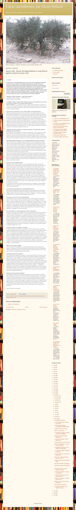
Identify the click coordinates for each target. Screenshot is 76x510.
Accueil (26, 307)
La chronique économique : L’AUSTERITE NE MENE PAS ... (62, 426)
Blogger (40, 503)
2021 (54, 375)
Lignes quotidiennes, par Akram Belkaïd (34, 6)
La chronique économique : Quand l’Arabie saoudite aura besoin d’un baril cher (56, 171)
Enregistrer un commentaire (13, 304)
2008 (54, 493)
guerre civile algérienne (19, 296)
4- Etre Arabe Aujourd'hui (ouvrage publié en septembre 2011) (60, 127)
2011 (54, 490)
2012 (54, 394)
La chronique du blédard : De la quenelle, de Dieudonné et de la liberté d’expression (56, 344)
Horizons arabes (56, 72)
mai (55, 410)
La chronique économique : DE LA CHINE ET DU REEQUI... (61, 448)
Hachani (25, 296)
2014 (54, 390)
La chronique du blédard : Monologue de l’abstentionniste (56, 269)
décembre (57, 396)
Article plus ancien (43, 307)
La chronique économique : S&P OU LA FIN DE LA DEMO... (62, 433)
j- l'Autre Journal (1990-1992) (59, 135)
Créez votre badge (55, 88)
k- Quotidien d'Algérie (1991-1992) (60, 136)
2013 (54, 392)
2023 (54, 371)
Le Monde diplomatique (58, 70)
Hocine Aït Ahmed (31, 296)
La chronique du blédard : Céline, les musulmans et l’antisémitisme (56, 288)
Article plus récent (10, 307)
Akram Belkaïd (54, 85)
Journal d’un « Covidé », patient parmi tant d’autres (56, 227)
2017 (54, 383)
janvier (56, 418)
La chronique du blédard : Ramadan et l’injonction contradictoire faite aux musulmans (56, 248)
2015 (54, 388)
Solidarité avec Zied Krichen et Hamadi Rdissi (60, 436)
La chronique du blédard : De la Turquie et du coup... (60, 487)
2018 (54, 381)
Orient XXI (55, 74)
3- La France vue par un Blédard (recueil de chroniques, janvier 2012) (61, 124)
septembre (57, 402)
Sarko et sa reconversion (59, 430)
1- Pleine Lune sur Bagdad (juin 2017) (61, 118)
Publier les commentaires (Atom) (18, 309)
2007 (54, 495)
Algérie (11, 296)
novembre (57, 398)
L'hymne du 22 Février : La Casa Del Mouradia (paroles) (56, 209)
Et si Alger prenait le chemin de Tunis (62, 442)
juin (55, 408)
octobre (56, 400)
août (56, 404)
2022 (54, 373)
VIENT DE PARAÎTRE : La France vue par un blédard (61, 445)
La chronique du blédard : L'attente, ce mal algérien (61, 472)
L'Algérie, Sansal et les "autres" (60, 428)
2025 (54, 367)
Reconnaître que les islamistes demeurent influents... (60, 469)
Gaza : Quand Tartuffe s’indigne (56, 324)
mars (56, 414)
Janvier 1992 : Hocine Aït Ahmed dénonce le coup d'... (61, 458)
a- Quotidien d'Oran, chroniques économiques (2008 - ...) (59, 133)
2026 (54, 365)
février (56, 416)
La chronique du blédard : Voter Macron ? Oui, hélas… (56, 191)
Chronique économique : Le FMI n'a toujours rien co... (61, 479)
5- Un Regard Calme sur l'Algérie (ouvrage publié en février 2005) (60, 130)
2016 (54, 385)
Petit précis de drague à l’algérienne (61, 463)
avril (56, 412)
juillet (56, 406)
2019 (54, 379)
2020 (54, 377)
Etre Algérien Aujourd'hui (59, 420)
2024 (54, 369)
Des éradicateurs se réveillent (60, 484)
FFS (14, 296)
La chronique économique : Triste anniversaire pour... (61, 475)
